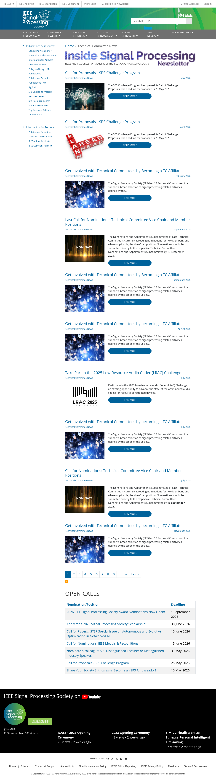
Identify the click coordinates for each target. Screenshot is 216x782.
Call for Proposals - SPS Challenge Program (98, 663)
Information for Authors (41, 59)
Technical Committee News (79, 77)
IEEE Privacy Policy (152, 766)
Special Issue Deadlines (40, 136)
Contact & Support (45, 766)
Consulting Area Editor (40, 50)
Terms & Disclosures (195, 766)
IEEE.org (9, 3)
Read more (130, 96)
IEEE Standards (48, 3)
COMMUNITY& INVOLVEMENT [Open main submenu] (106, 34)
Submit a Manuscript (39, 105)
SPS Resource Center (39, 100)
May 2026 (185, 77)
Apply (189, 21)
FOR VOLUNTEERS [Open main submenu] (181, 32)
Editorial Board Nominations (43, 55)
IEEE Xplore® (26, 3)
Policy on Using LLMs (39, 69)
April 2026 (185, 126)
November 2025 (182, 530)
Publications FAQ (37, 82)
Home (69, 46)
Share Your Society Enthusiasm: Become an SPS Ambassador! (111, 670)
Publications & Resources (40, 46)
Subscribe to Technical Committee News (66, 581)
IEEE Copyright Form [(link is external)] (40, 145)
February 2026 (183, 175)
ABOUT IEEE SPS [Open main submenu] (151, 34)
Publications (35, 73)
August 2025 (184, 328)
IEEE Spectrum (70, 3)
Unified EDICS (36, 114)
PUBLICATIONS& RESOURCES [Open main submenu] (30, 34)
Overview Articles (37, 64)
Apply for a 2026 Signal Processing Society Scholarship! (106, 624)
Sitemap (25, 766)
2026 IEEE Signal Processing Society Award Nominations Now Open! (116, 612)
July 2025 (186, 377)
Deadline (179, 604)
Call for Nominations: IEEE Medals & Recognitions (102, 643)
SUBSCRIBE (40, 721)
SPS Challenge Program (40, 91)
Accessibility (67, 766)
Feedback (173, 766)
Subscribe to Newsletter (115, 3)
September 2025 (182, 229)
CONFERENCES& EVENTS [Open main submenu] (55, 34)
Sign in (208, 3)
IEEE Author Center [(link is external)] (39, 141)
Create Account (190, 3)
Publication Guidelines (40, 78)
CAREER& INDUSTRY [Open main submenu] (129, 34)
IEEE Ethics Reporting (123, 766)
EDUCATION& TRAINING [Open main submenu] (78, 34)
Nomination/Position (83, 604)
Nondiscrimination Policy (92, 766)
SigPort (32, 87)
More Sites (90, 3)
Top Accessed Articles (40, 110)
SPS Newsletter (36, 96)
